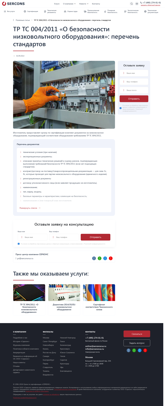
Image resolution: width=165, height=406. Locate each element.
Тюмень (46, 371)
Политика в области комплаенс (26, 348)
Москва (46, 337)
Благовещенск (66, 371)
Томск (62, 341)
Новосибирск (48, 345)
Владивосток (48, 374)
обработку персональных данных (41, 244)
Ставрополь (48, 367)
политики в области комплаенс (37, 391)
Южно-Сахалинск (67, 352)
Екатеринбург (48, 360)
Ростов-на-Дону (49, 352)
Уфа (61, 367)
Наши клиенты (19, 362)
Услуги (56, 3)
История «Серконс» (21, 341)
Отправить (95, 237)
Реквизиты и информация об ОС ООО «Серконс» (25, 357)
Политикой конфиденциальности (94, 244)
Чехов (62, 356)
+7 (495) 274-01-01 (152, 2)
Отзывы (16, 366)
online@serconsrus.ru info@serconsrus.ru (95, 347)
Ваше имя (32, 235)
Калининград (65, 345)
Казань (46, 348)
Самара (46, 356)
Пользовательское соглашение (65, 389)
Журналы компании (21, 345)
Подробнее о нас (20, 337)
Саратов (63, 360)
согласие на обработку (51, 394)
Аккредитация (19, 352)
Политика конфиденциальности (24, 398)
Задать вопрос (137, 342)
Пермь (45, 363)
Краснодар (64, 363)
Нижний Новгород (67, 337)
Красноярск (65, 348)
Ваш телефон (64, 235)
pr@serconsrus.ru (25, 258)
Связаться (137, 333)
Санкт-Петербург (50, 341)
